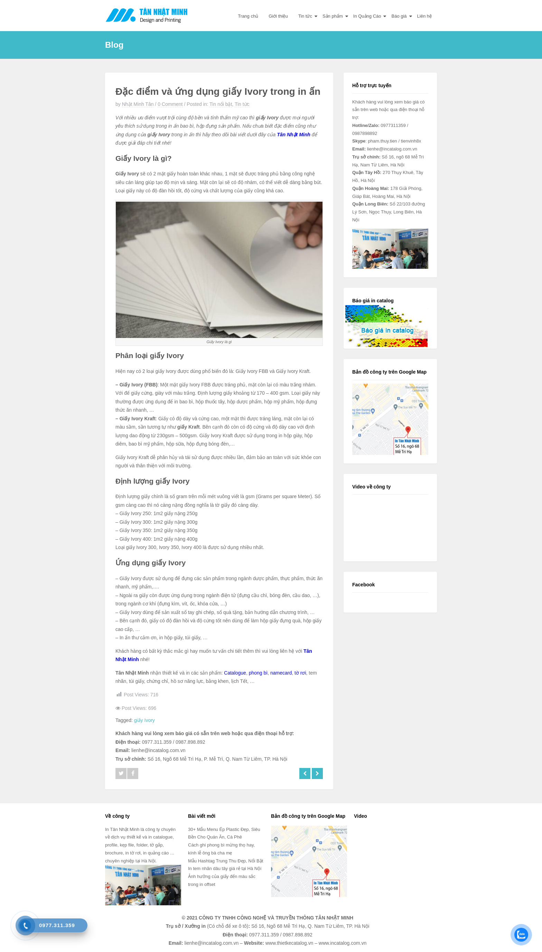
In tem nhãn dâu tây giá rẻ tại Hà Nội (224, 868)
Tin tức (305, 16)
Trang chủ (248, 16)
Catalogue (235, 673)
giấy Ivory (144, 720)
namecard (281, 673)
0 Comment (170, 104)
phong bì (258, 673)
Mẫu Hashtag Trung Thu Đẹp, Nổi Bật (225, 860)
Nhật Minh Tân (138, 104)
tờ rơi (300, 673)
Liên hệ (424, 16)
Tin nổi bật (220, 104)
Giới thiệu (278, 16)
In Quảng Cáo (367, 16)
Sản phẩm (333, 16)
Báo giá (398, 16)
